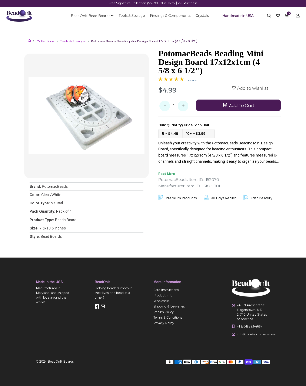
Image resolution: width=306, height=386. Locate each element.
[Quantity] (174, 106)
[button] (237, 16)
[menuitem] (92, 16)
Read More (166, 174)
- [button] (164, 106)
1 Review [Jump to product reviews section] (192, 80)
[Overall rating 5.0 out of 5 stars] (171, 80)
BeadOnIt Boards (61, 361)
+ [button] (183, 106)
